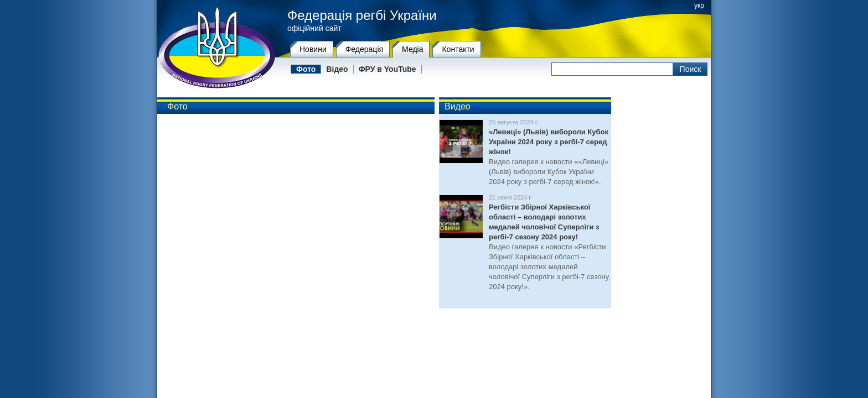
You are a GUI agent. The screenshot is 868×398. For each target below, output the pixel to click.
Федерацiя (364, 49)
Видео (458, 106)
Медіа (412, 49)
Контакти (458, 49)
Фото (306, 69)
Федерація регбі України (362, 15)
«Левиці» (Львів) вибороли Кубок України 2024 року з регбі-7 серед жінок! (548, 142)
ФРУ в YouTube (387, 69)
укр (699, 5)
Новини (313, 49)
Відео (337, 69)
